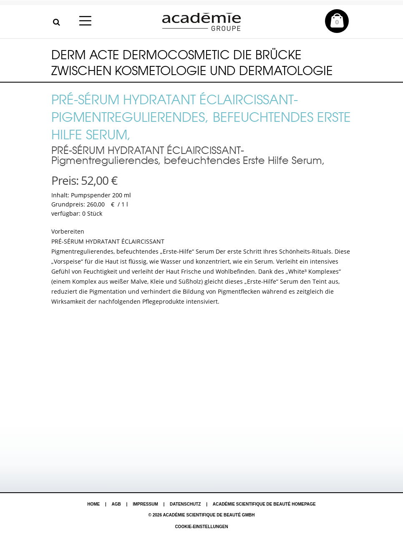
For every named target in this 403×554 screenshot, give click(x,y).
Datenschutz (185, 504)
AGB (116, 504)
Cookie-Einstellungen (201, 526)
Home (93, 504)
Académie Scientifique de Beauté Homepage (264, 504)
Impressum (145, 504)
